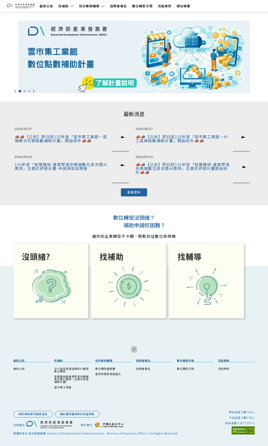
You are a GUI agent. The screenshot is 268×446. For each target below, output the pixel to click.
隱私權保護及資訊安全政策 (77, 414)
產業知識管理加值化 (108, 374)
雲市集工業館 (62, 387)
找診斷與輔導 (89, 6)
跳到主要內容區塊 (9, 6)
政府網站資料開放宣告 (33, 414)
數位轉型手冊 (142, 6)
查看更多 (134, 192)
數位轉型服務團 (105, 369)
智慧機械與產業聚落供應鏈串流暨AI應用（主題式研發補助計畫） (71, 379)
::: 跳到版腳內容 (22, 406)
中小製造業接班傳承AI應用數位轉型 (71, 370)
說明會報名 (118, 6)
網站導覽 (183, 6)
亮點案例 (164, 6)
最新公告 (46, 6)
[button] (15, 91)
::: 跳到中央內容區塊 (12, 103)
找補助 (63, 6)
